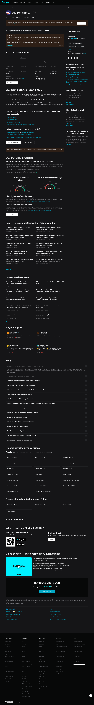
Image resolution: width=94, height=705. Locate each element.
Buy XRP (41, 651)
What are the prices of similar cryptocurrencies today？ (21, 124)
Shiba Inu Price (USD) (12, 480)
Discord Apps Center (27, 686)
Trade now (51, 539)
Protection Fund (8, 664)
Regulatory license (78, 651)
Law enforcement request (79, 644)
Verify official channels (61, 646)
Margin (23, 656)
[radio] (71, 38)
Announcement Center (10, 659)
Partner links (8, 669)
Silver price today (26, 696)
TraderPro (24, 673)
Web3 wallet (25, 676)
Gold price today (26, 693)
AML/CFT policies (78, 654)
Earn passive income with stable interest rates (76, 82)
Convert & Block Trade (27, 654)
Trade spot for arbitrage (72, 77)
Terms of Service (77, 659)
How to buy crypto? (12, 117)
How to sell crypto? (12, 119)
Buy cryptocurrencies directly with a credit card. (19, 134)
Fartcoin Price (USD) (68, 463)
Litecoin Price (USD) (12, 463)
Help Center (59, 644)
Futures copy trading (27, 664)
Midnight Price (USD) (40, 504)
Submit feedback (60, 641)
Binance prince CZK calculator (13, 614)
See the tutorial (70, 104)
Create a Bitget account (13, 132)
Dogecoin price (42, 688)
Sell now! (68, 123)
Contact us (7, 644)
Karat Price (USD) (11, 511)
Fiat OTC (24, 678)
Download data (59, 664)
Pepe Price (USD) (39, 474)
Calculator (41, 669)
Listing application (60, 651)
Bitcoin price (42, 661)
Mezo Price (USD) (67, 504)
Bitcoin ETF (42, 671)
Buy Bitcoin (42, 644)
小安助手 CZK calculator (55, 617)
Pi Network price (43, 678)
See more (68, 144)
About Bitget (8, 641)
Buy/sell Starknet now (12, 82)
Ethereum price (42, 664)
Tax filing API (59, 673)
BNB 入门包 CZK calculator (56, 614)
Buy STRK (11, 214)
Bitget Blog (7, 654)
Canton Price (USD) (12, 504)
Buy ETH (41, 646)
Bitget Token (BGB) (9, 656)
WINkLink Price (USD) (68, 457)
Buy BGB (41, 654)
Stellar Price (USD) (12, 457)
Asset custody (59, 661)
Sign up (81, 23)
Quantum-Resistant (72, 46)
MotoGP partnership (9, 673)
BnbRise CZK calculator (11, 619)
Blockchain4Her (8, 678)
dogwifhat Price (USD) (40, 485)
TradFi (23, 646)
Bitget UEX (7, 666)
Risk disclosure (77, 661)
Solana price (42, 683)
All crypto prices (28, 142)
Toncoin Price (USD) (40, 468)
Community (7, 646)
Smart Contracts (80, 46)
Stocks (23, 651)
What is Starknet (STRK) (13, 122)
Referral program (60, 669)
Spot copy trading (26, 661)
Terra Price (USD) (39, 480)
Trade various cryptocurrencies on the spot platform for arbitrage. (24, 137)
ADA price (41, 681)
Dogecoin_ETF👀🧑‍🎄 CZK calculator (14, 611)
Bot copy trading (26, 666)
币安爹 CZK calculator (55, 609)
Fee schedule (59, 671)
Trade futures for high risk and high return (77, 79)
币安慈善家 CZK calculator (12, 617)
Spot (23, 641)
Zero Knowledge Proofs (77, 43)
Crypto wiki (41, 673)
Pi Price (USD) (10, 468)
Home (7, 7)
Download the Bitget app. (27, 132)
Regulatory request (78, 646)
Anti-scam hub (59, 649)
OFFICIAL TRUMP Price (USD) (43, 491)
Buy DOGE (41, 649)
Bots (23, 669)
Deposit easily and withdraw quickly (75, 72)
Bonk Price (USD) (67, 468)
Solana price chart (43, 666)
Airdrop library (25, 688)
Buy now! (68, 102)
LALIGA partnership (9, 671)
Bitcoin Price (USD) (40, 463)
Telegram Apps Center (27, 683)
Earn (23, 659)
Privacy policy (77, 656)
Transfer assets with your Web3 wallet (76, 84)
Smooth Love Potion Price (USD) (71, 480)
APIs (23, 671)
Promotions (59, 666)
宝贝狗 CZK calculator (55, 611)
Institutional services (61, 659)
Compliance (76, 649)
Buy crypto (41, 641)
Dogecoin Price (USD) (68, 474)
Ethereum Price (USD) (13, 491)
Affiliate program (60, 656)
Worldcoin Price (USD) (69, 485)
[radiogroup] (74, 38)
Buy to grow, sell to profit (72, 74)
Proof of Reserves (9, 661)
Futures (24, 644)
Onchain (24, 649)
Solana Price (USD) (40, 457)
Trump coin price (43, 686)
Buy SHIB (41, 656)
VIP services (59, 654)
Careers (7, 649)
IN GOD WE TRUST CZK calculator (58, 619)
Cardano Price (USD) (12, 474)
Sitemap (7, 681)
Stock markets (25, 691)
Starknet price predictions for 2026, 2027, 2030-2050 (38, 201)
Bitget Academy (8, 651)
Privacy (69, 43)
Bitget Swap (25, 681)
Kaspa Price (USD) (12, 485)
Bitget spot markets (18, 23)
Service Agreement (78, 641)
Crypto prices (12, 7)
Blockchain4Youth (9, 676)
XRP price (41, 676)
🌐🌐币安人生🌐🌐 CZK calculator (14, 609)
